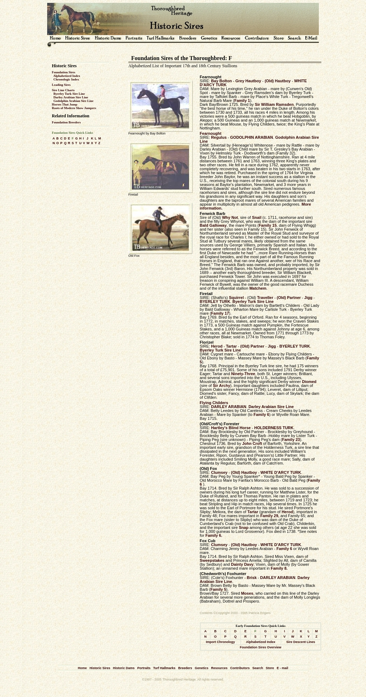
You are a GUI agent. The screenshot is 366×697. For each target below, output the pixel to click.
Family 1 (242, 100)
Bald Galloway (213, 225)
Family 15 (268, 225)
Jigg (308, 297)
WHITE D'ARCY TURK (281, 472)
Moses (247, 593)
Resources (219, 668)
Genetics (201, 668)
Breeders (185, 668)
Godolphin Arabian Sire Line (74, 101)
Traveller (265, 297)
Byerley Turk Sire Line (69, 93)
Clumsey (219, 472)
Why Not (230, 217)
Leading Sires (61, 85)
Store (270, 668)
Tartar (231, 346)
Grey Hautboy (248, 81)
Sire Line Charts (63, 90)
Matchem (258, 288)
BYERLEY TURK (215, 301)
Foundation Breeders (66, 122)
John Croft (251, 443)
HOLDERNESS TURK (273, 428)
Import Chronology (220, 642)
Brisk (252, 577)
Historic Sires (99, 668)
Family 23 (291, 439)
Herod (217, 346)
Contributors (240, 668)
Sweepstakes (212, 560)
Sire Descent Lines (300, 642)
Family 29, (269, 516)
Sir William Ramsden (274, 104)
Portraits (143, 668)
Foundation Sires (63, 72)
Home (82, 668)
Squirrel (236, 297)
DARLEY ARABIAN (228, 406)
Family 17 (220, 313)
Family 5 (218, 589)
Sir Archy (222, 385)
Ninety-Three (243, 374)
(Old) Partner (289, 297)
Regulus (219, 137)
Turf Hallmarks (164, 668)
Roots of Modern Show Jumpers (74, 108)
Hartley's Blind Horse (231, 428)
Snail (256, 217)
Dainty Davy (242, 564)
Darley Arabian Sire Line (71, 97)
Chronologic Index (66, 79)
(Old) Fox (208, 468)
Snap (243, 527)
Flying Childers (214, 403)
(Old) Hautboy (277, 81)
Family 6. (214, 535)
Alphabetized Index (66, 76)
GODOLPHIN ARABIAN (251, 137)
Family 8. (279, 568)
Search (257, 668)
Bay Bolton (221, 81)
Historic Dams (124, 668)
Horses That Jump (64, 104)
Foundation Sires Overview (260, 647)
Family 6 (261, 414)
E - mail (282, 668)
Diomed (309, 381)
